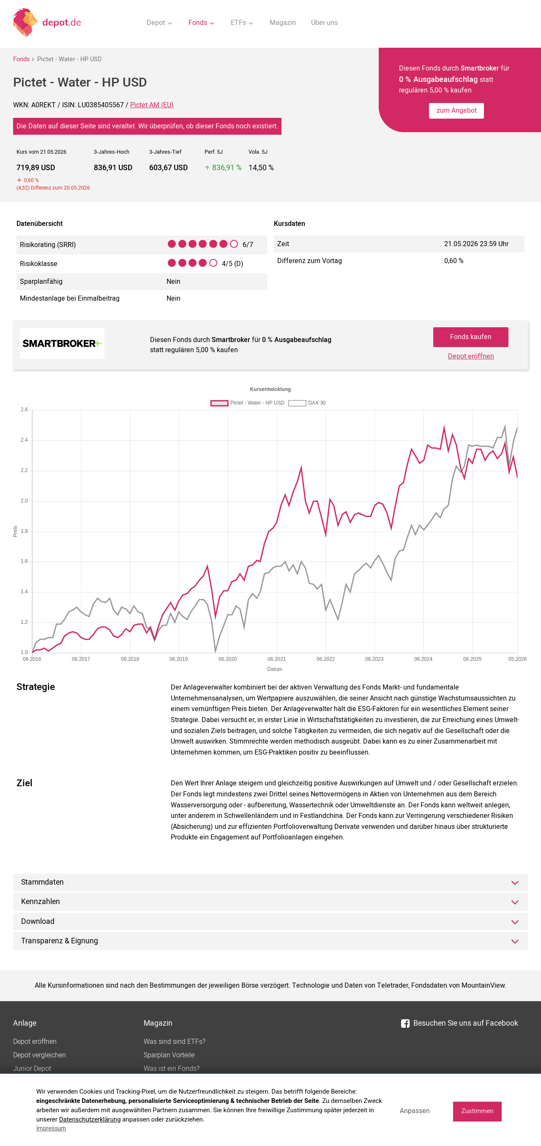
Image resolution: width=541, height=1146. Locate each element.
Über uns (324, 23)
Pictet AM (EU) (152, 105)
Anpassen (415, 1111)
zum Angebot (457, 111)
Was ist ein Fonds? (171, 1069)
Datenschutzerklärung (90, 1119)
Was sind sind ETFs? (174, 1042)
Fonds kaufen (471, 337)
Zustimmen (478, 1111)
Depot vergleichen (39, 1055)
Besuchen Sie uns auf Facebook (459, 1023)
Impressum (51, 1128)
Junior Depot (32, 1069)
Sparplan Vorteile (169, 1055)
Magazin (283, 23)
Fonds (21, 59)
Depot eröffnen (471, 356)
